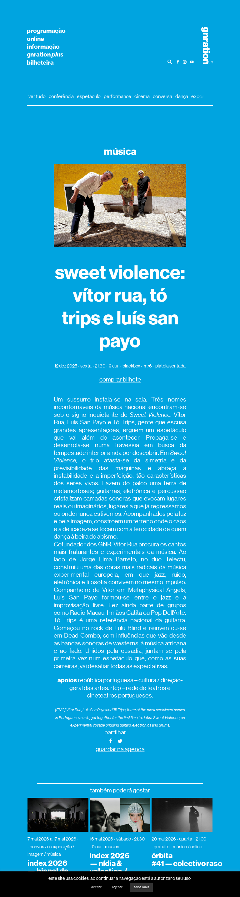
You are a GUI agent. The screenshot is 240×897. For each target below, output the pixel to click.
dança (181, 96)
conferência (61, 96)
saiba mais (141, 887)
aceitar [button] (96, 887)
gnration (45, 54)
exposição (202, 96)
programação (46, 30)
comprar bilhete (120, 379)
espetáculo (89, 96)
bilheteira (40, 62)
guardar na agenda (120, 749)
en (210, 62)
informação (43, 46)
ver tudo (37, 96)
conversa (162, 96)
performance (117, 96)
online (35, 38)
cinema (142, 96)
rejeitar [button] (117, 887)
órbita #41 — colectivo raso (187, 859)
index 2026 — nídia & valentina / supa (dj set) (111, 867)
